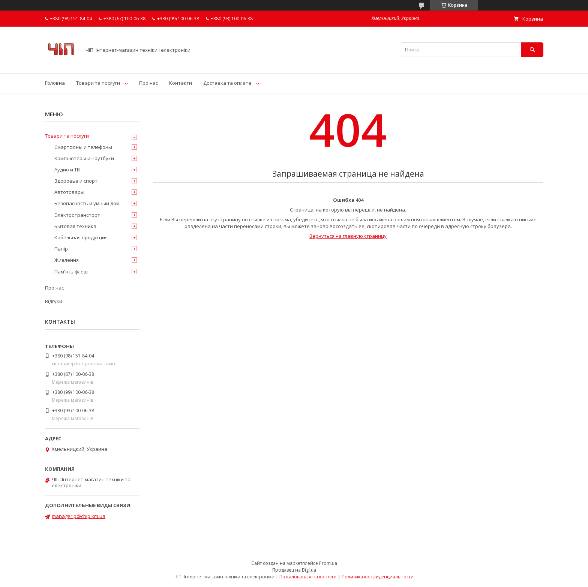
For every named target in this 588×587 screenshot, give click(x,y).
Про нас (148, 83)
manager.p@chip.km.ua (78, 516)
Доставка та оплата (227, 83)
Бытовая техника (75, 226)
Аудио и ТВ (67, 169)
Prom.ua (328, 563)
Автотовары (69, 192)
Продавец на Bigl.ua (294, 570)
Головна (55, 83)
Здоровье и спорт (76, 180)
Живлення (66, 260)
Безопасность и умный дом (87, 203)
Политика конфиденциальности (378, 576)
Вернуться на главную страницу (348, 236)
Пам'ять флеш (71, 271)
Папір (61, 248)
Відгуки (53, 301)
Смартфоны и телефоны (83, 147)
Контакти (180, 83)
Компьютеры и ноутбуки (84, 158)
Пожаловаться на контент (308, 576)
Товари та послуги (98, 83)
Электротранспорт (77, 215)
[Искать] (532, 49)
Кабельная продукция (81, 237)
